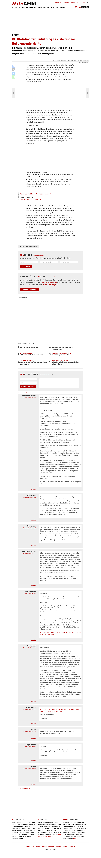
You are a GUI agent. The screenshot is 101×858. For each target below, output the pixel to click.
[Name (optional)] (69, 262)
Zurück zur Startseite (28, 246)
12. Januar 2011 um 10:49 (29, 528)
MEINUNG (62, 7)
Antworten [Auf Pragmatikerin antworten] (33, 723)
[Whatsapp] (13, 77)
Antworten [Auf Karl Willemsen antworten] (33, 640)
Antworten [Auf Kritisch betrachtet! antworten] (33, 489)
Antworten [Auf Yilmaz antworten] (33, 738)
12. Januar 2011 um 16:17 (29, 709)
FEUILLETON (54, 7)
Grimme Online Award (49, 282)
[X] (13, 69)
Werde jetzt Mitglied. (50, 285)
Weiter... (75, 838)
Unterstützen (75, 2)
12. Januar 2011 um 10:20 (29, 398)
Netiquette (47, 375)
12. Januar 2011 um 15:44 (29, 648)
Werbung (83, 2)
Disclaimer (72, 846)
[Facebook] (13, 66)
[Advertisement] (50, 21)
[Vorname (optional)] (49, 262)
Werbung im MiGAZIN (41, 846)
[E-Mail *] (29, 262)
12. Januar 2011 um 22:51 (29, 746)
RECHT (40, 7)
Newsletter (58, 2)
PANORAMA (32, 7)
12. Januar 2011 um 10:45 (29, 497)
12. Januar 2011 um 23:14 (29, 769)
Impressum (65, 846)
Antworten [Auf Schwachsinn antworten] (33, 520)
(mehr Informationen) (38, 255)
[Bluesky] (13, 73)
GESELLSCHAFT (23, 7)
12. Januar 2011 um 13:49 (29, 593)
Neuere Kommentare (24, 393)
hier (24, 838)
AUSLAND (46, 7)
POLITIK (14, 7)
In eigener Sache (30, 846)
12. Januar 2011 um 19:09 (29, 731)
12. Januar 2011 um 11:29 (29, 553)
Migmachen (66, 2)
